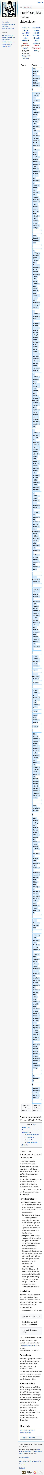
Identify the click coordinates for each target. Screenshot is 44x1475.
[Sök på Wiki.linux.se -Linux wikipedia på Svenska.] (38, 11)
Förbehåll (22, 1468)
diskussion (25, 46)
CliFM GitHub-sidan (27, 1345)
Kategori (23, 1438)
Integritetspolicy (24, 1457)
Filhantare (31, 1438)
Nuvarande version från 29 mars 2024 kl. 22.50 (36, 33)
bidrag (25, 48)
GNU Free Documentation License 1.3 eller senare (30, 1451)
